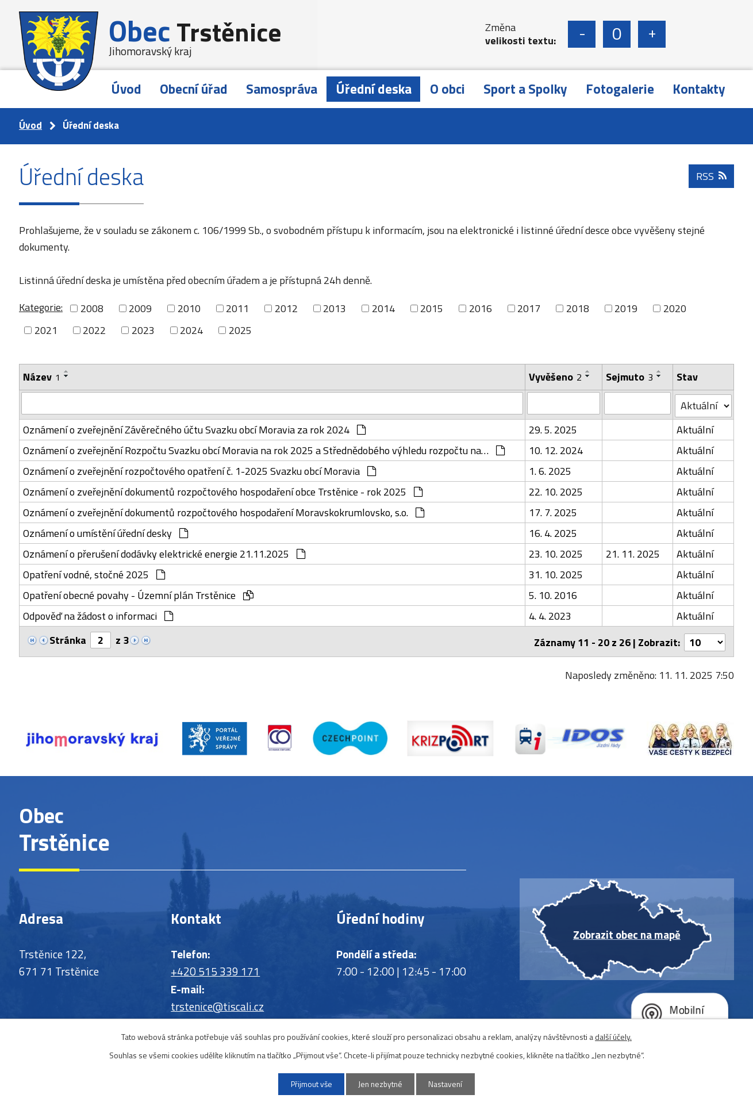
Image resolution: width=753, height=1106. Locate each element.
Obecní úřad (194, 89)
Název (41, 377)
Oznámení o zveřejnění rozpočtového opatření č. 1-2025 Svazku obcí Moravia (199, 469)
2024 (191, 330)
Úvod (126, 89)
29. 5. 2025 (553, 427)
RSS (711, 179)
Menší (582, 34)
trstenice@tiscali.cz (217, 1002)
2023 (143, 330)
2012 (286, 308)
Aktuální (695, 427)
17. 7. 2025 (553, 510)
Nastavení (449, 1084)
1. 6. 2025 (550, 469)
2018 (577, 308)
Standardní (617, 34)
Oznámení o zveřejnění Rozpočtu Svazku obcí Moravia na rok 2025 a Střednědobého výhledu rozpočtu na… (264, 448)
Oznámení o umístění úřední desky (105, 531)
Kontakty (699, 89)
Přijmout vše (308, 1084)
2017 (528, 308)
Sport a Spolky (525, 89)
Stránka (67, 638)
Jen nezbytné (381, 1084)
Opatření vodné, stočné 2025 (94, 572)
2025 (240, 330)
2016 (480, 308)
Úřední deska (374, 89)
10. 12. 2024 (556, 448)
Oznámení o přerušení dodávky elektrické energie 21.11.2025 (164, 551)
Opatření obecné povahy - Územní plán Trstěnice (138, 593)
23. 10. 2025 (556, 551)
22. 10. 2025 (556, 489)
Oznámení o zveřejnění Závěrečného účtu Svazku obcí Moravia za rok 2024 (194, 427)
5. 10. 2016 (553, 593)
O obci (447, 89)
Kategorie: (41, 307)
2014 (383, 308)
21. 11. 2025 (633, 551)
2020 (674, 308)
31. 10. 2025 (556, 572)
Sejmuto (629, 377)
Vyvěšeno (555, 377)
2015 (431, 308)
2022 (94, 330)
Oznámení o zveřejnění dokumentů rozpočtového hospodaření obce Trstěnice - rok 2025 (222, 489)
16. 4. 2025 (553, 531)
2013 (334, 308)
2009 (140, 308)
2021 (45, 330)
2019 (625, 308)
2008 (91, 308)
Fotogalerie (620, 89)
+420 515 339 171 (215, 967)
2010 (189, 308)
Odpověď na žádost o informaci (98, 613)
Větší (652, 34)
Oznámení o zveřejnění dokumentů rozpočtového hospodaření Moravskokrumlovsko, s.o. (223, 510)
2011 (237, 308)
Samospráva (281, 89)
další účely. (613, 1036)
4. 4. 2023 (550, 613)
